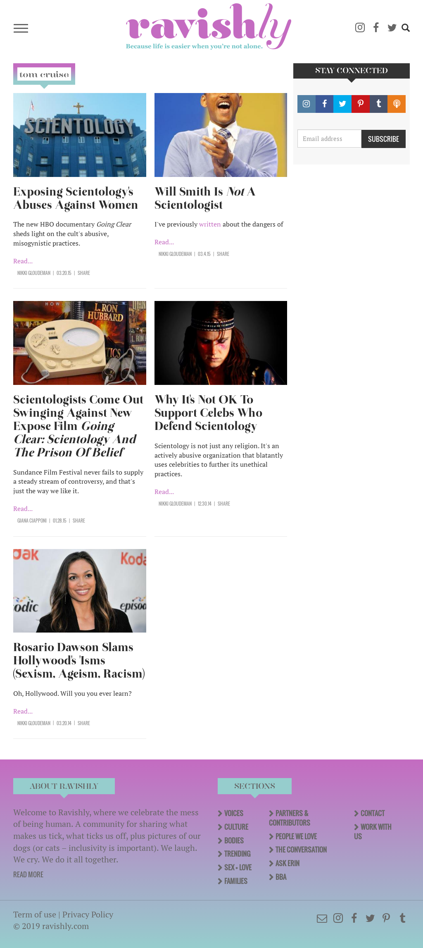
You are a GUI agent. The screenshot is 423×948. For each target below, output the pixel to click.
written (210, 224)
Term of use (34, 914)
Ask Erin (287, 863)
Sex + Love (238, 867)
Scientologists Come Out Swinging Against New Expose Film (78, 426)
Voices (233, 813)
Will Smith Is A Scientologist (205, 198)
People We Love (296, 836)
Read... (23, 260)
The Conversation (301, 850)
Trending (237, 854)
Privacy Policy (87, 914)
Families (235, 881)
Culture (236, 827)
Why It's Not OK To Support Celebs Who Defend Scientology (208, 412)
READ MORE (28, 874)
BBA (281, 877)
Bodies (234, 840)
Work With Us (373, 831)
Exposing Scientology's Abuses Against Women (75, 198)
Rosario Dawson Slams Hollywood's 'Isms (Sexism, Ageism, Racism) (79, 660)
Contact (373, 813)
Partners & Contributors (289, 818)
